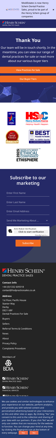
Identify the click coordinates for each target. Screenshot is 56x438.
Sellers (5, 323)
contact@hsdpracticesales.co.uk (18, 290)
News (5, 333)
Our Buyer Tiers (28, 78)
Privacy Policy (9, 343)
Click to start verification (31, 231)
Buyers (6, 318)
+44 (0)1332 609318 (13, 286)
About (5, 338)
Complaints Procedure (14, 348)
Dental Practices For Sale (15, 313)
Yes (23, 432)
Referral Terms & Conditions (17, 328)
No (34, 432)
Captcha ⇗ (41, 235)
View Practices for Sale (28, 69)
